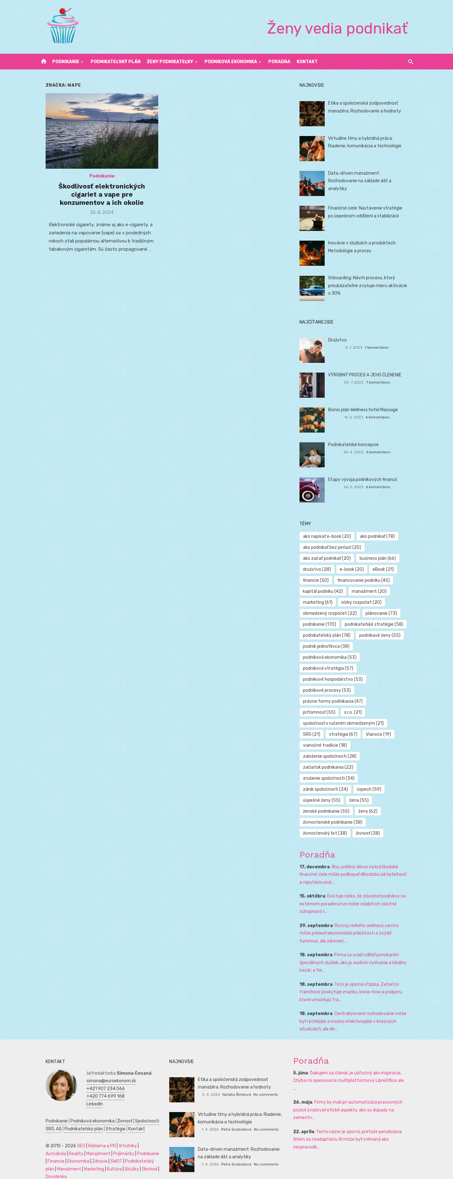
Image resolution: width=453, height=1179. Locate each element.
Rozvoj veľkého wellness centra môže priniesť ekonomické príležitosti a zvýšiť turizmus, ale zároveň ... (357, 922)
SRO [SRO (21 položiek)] (314, 734)
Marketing (75, 1158)
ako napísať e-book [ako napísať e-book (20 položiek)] (329, 536)
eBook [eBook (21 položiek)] (386, 569)
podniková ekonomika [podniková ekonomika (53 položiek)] (332, 657)
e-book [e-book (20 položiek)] (354, 569)
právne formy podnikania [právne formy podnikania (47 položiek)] (335, 701)
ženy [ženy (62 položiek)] (370, 800)
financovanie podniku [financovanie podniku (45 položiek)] (366, 580)
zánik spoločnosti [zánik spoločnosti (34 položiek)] (388, 778)
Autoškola (142, 1135)
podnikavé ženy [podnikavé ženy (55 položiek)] (382, 635)
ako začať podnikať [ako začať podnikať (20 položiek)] (329, 558)
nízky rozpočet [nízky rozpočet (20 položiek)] (364, 602)
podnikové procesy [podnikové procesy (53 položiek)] (329, 690)
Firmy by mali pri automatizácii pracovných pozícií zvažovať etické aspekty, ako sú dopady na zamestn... (350, 1091)
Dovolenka (48, 1165)
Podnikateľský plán (116, 61)
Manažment (67, 1142)
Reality (45, 1142)
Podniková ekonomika (230, 61)
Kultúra (95, 1158)
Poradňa (279, 61)
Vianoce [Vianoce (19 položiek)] (381, 734)
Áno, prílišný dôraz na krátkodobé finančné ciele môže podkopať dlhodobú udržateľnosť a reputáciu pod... (357, 863)
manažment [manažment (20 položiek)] (371, 591)
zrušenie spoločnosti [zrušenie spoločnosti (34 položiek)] (331, 778)
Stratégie (108, 1118)
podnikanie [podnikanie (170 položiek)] (321, 624)
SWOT (87, 1150)
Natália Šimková (236, 1083)
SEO (73, 1135)
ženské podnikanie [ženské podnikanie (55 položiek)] (328, 800)
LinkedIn (87, 1093)
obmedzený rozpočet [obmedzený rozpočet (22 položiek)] (332, 613)
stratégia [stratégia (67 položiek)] (346, 734)
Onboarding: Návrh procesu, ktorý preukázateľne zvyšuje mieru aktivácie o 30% (372, 285)
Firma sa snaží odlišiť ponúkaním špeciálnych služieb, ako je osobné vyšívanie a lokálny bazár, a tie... (355, 951)
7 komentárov (382, 347)
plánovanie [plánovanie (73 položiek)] (384, 613)
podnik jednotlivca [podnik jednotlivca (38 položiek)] (328, 646)
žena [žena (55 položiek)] (395, 789)
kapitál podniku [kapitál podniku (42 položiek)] (325, 591)
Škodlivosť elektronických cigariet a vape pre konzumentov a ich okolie (96, 198)
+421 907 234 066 (98, 1077)
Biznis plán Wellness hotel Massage (365, 409)
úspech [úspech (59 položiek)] (317, 789)
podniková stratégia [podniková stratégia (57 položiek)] (330, 668)
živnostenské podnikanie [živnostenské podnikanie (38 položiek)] (335, 811)
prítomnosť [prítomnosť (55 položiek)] (390, 701)
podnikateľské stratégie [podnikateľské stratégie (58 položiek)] (376, 624)
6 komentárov (383, 417)
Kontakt (307, 61)
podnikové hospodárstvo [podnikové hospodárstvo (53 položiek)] (335, 679)
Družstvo (340, 340)
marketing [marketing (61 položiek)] (320, 602)
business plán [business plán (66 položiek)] (380, 558)
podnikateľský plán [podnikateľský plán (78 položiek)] (329, 635)
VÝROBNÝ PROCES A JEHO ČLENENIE (367, 375)
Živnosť (116, 1110)
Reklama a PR (94, 1135)
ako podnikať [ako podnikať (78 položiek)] (379, 536)
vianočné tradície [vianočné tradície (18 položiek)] (327, 745)
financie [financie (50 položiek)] (318, 580)
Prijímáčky (92, 1142)
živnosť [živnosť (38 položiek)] (370, 822)
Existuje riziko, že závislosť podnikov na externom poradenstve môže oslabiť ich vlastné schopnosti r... (355, 892)
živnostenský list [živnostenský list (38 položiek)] (327, 822)
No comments (265, 1083)
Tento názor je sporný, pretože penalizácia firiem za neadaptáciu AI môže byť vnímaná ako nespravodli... (350, 1120)
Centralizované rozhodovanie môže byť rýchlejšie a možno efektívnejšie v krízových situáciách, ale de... (355, 1010)
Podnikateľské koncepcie (356, 444)
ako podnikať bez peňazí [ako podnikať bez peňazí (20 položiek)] (334, 547)
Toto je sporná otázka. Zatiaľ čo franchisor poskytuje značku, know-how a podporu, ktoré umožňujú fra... (353, 981)
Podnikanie (65, 61)
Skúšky (112, 1158)
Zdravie (70, 1150)
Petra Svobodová (236, 1118)
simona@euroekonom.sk (103, 1070)
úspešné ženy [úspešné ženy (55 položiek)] (357, 789)
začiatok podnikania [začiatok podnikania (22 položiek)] (330, 767)
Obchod (130, 1158)
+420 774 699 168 (98, 1085)
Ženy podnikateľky (170, 61)
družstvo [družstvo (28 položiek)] (319, 569)
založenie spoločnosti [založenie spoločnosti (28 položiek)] (332, 756)
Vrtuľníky (120, 1135)
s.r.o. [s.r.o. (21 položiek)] (314, 712)
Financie (139, 1142)
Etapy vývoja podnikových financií (365, 479)
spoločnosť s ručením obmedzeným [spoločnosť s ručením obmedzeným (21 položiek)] (345, 723)
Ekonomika (49, 1150)
